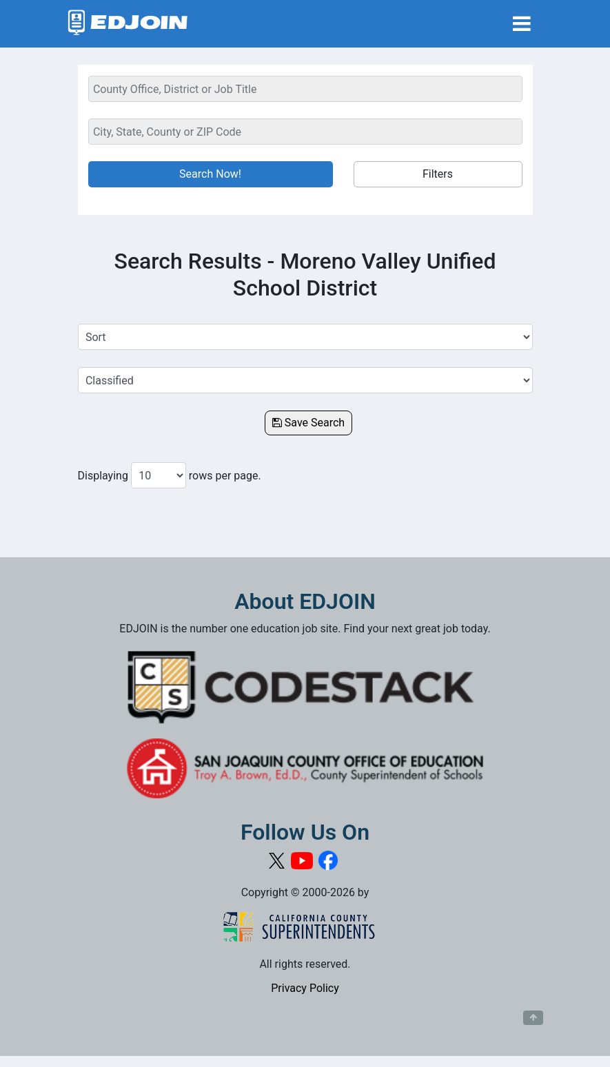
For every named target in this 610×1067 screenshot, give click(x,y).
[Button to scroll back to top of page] (533, 1018)
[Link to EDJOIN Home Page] (128, 24)
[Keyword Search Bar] (305, 89)
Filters (438, 173)
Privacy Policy (305, 988)
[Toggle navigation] (522, 24)
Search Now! (210, 173)
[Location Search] (305, 131)
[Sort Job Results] (305, 337)
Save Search (308, 422)
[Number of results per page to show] (158, 475)
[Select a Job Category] (305, 380)
